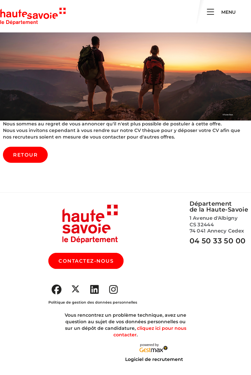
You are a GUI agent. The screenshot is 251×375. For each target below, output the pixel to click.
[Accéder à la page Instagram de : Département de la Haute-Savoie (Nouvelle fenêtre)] (113, 289)
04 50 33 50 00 (218, 240)
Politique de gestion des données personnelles (92, 302)
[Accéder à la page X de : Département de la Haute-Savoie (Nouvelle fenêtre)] (75, 289)
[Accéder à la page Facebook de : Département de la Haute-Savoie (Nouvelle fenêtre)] (56, 289)
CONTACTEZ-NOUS (86, 261)
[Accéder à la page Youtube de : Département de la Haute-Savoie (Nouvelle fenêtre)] (94, 289)
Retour (25, 155)
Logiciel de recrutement (154, 359)
